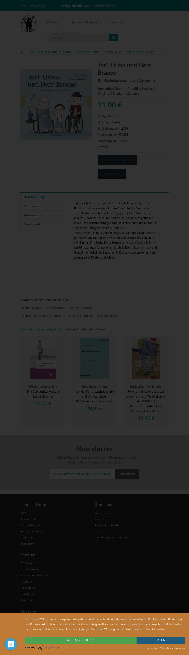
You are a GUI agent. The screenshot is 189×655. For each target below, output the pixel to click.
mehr (161, 640)
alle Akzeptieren (81, 640)
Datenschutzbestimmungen (172, 648)
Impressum (153, 648)
